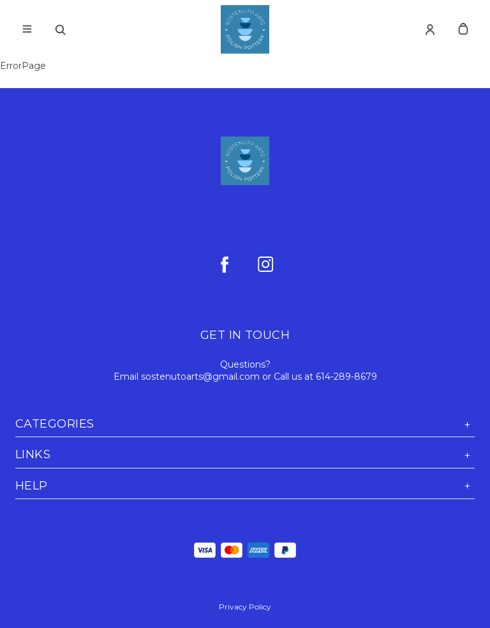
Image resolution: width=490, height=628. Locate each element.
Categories (245, 424)
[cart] (463, 29)
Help (245, 486)
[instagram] (265, 264)
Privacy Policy (245, 606)
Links (245, 454)
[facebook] (224, 264)
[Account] (430, 29)
